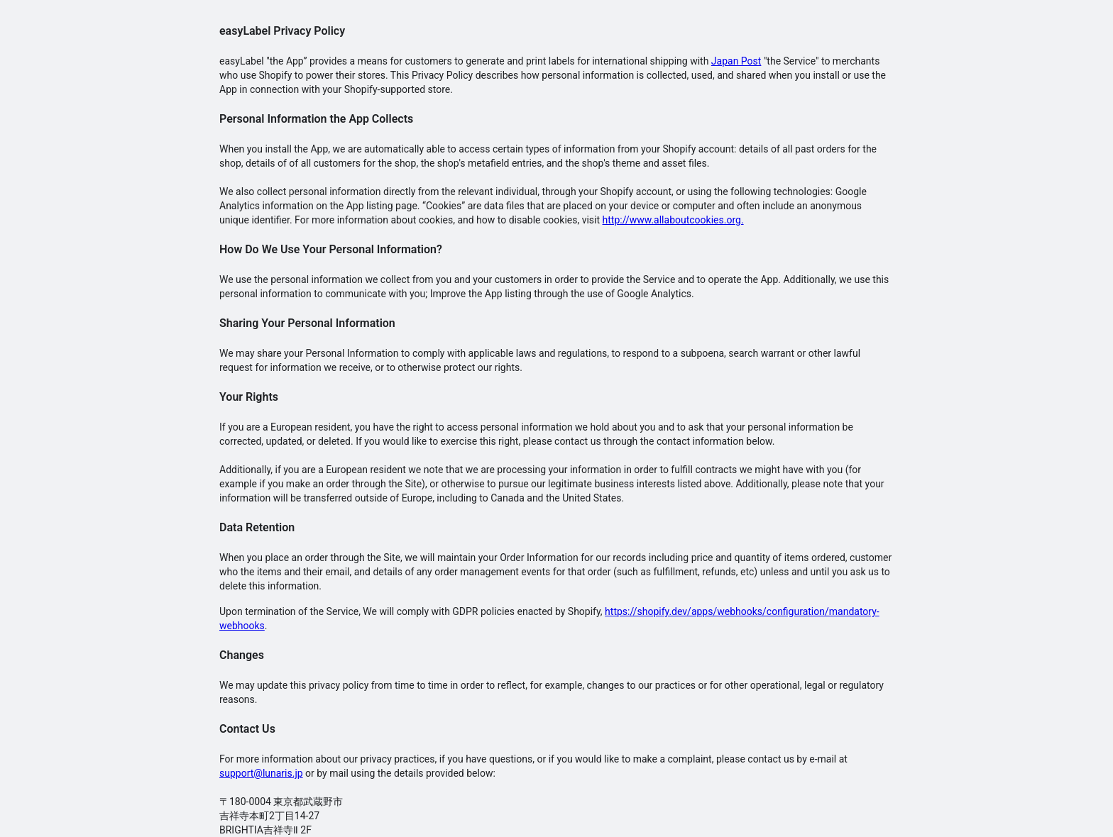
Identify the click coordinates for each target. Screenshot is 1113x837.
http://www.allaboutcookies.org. (673, 220)
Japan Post (736, 61)
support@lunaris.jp (261, 773)
